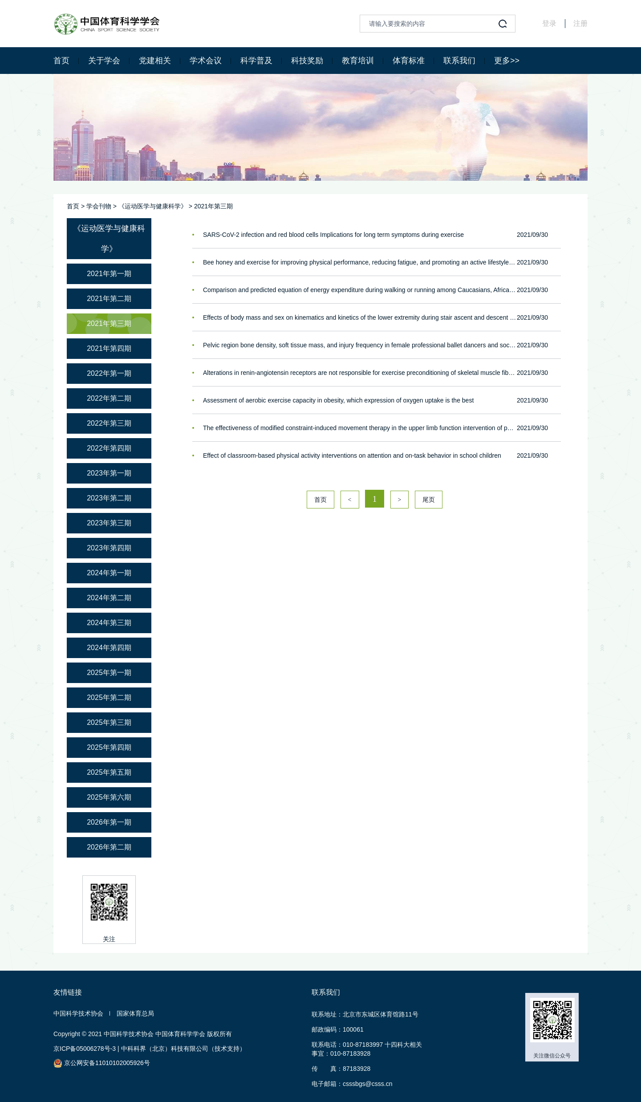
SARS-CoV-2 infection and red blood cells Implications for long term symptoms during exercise (333, 234)
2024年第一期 (109, 573)
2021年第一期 (109, 273)
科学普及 (256, 60)
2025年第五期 (109, 772)
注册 (580, 23)
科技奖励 (307, 60)
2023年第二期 (109, 498)
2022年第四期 (109, 448)
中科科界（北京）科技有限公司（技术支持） (183, 1048)
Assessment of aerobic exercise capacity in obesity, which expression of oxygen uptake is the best (338, 400)
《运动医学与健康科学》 (152, 206)
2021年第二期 (109, 298)
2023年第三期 (109, 523)
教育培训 (358, 60)
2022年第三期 (109, 423)
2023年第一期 (109, 473)
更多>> (506, 60)
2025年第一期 (109, 672)
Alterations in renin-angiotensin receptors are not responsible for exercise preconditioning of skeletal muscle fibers (360, 372)
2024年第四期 (109, 647)
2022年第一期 (109, 373)
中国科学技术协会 (78, 1013)
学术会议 (206, 60)
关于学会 (104, 60)
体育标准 (409, 60)
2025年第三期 (109, 722)
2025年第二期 (109, 697)
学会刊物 (98, 206)
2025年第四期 (109, 747)
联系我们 (459, 60)
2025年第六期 (109, 797)
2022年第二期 (109, 398)
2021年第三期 (213, 206)
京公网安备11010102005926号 (101, 1063)
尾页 (428, 499)
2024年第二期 (109, 598)
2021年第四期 (109, 348)
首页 (61, 60)
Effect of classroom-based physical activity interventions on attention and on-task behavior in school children (352, 455)
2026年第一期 (109, 822)
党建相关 (155, 60)
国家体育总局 (135, 1013)
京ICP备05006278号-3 (84, 1048)
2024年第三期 (109, 622)
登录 (549, 23)
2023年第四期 (109, 548)
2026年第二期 (109, 847)
